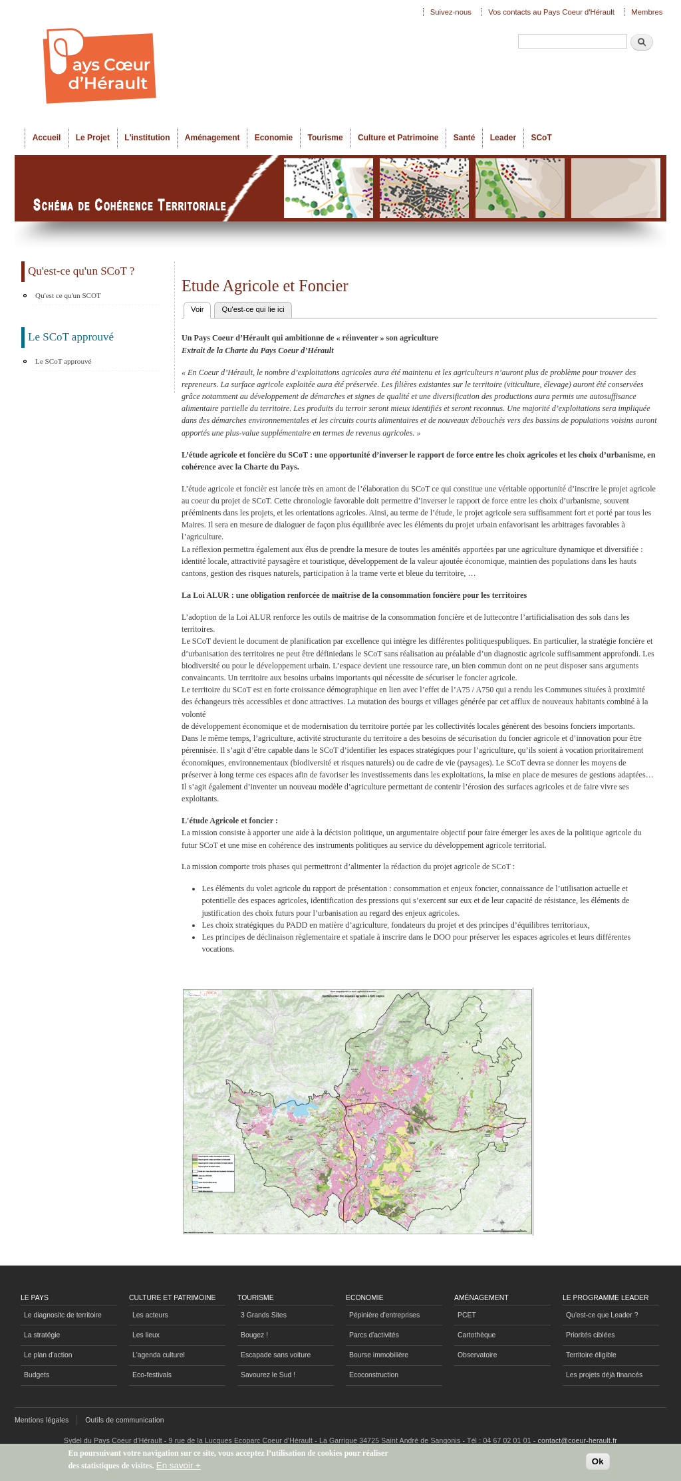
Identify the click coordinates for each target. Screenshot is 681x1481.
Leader (503, 137)
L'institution (147, 137)
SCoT (541, 137)
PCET (467, 1315)
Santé (465, 137)
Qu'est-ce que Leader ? (602, 1315)
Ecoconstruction (373, 1375)
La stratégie (42, 1335)
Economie (274, 137)
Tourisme (325, 137)
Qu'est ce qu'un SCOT (68, 295)
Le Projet (93, 137)
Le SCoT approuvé (63, 361)
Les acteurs (150, 1315)
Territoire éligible (591, 1355)
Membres (646, 12)
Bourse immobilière (378, 1355)
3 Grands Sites (264, 1315)
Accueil (47, 137)
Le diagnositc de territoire (63, 1315)
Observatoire (477, 1355)
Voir (201, 308)
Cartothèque (476, 1335)
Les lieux (146, 1335)
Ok (598, 1462)
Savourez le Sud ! (268, 1375)
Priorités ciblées (590, 1335)
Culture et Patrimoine (398, 137)
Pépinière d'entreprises (384, 1315)
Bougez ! (254, 1335)
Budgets (36, 1375)
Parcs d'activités (374, 1335)
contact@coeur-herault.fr (577, 1440)
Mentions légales (41, 1420)
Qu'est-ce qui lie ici (252, 309)
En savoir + (178, 1466)
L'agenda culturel (158, 1355)
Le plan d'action (48, 1355)
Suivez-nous (451, 12)
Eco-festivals (152, 1375)
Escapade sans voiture (276, 1355)
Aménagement (212, 137)
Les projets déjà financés (604, 1375)
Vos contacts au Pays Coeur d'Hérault (551, 12)
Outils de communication (124, 1420)
